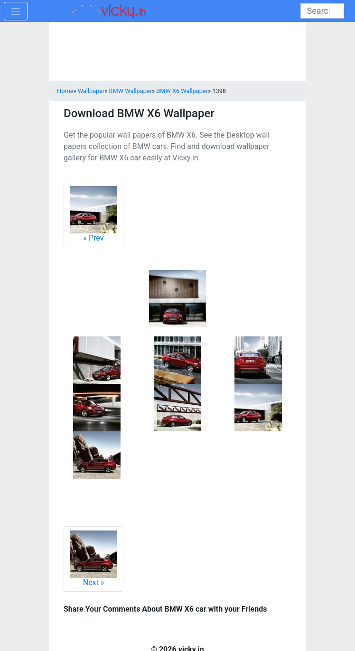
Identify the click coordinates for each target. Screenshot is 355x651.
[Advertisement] (177, 52)
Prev (93, 214)
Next (93, 558)
